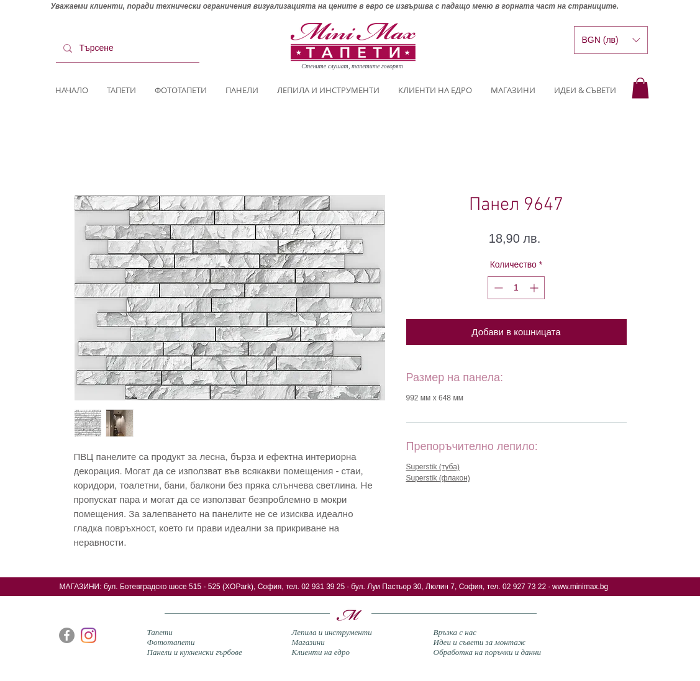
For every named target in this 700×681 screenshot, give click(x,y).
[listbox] (611, 40)
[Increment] (535, 288)
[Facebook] (67, 635)
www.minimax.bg (580, 586)
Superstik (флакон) (438, 478)
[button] (640, 88)
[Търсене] (126, 48)
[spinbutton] (516, 288)
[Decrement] (497, 288)
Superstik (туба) (433, 466)
